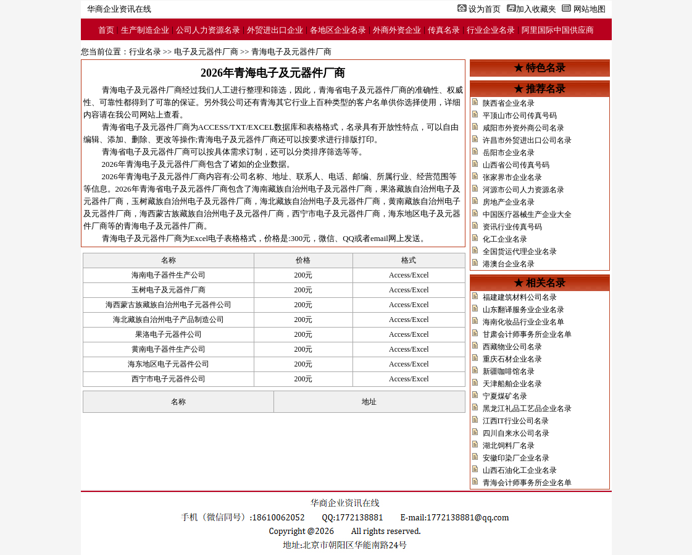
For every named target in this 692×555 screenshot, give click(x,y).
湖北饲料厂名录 (509, 445)
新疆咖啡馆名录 (509, 371)
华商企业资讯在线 (119, 9)
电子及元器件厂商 (206, 51)
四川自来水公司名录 (516, 433)
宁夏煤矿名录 (505, 396)
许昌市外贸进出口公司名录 (527, 140)
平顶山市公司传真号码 (520, 115)
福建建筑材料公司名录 (520, 297)
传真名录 (444, 30)
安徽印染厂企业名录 (516, 458)
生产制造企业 (145, 30)
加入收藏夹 (536, 9)
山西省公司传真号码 (516, 165)
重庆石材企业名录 (512, 359)
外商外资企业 (397, 30)
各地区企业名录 (338, 30)
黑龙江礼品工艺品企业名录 (527, 408)
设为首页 (485, 9)
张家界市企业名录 (512, 177)
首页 (106, 30)
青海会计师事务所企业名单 (527, 482)
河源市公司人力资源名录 (523, 189)
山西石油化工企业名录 (520, 470)
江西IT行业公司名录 (516, 421)
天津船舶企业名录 (512, 383)
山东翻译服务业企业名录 (523, 309)
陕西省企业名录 (509, 103)
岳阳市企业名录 (509, 152)
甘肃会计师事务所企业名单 (527, 334)
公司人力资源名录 (208, 30)
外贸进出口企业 (275, 30)
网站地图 (589, 9)
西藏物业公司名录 (512, 346)
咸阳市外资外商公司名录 (523, 128)
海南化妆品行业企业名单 (523, 322)
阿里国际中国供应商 (558, 30)
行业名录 (145, 51)
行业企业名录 (491, 30)
